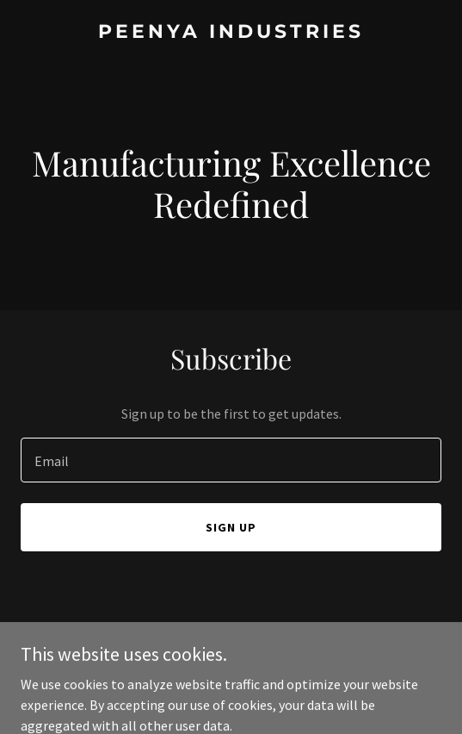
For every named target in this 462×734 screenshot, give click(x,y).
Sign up (231, 527)
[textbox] (231, 460)
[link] (231, 32)
